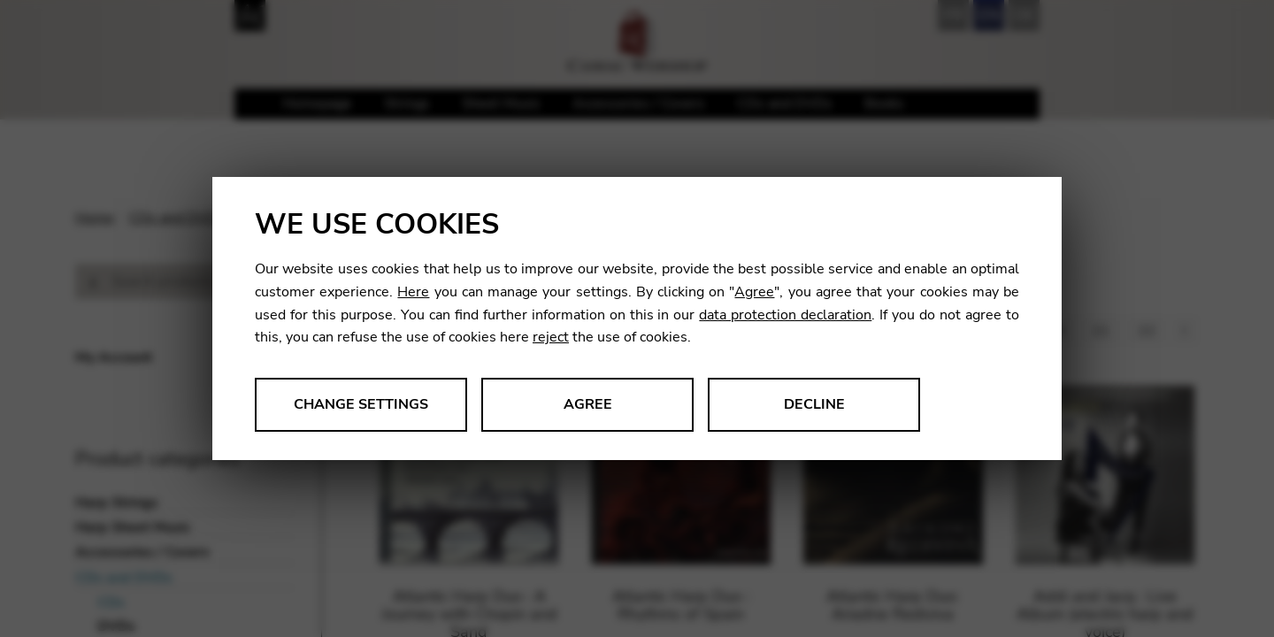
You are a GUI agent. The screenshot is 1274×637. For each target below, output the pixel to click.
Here (413, 292)
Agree (754, 292)
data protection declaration (785, 315)
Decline (814, 404)
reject (551, 337)
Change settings (361, 404)
